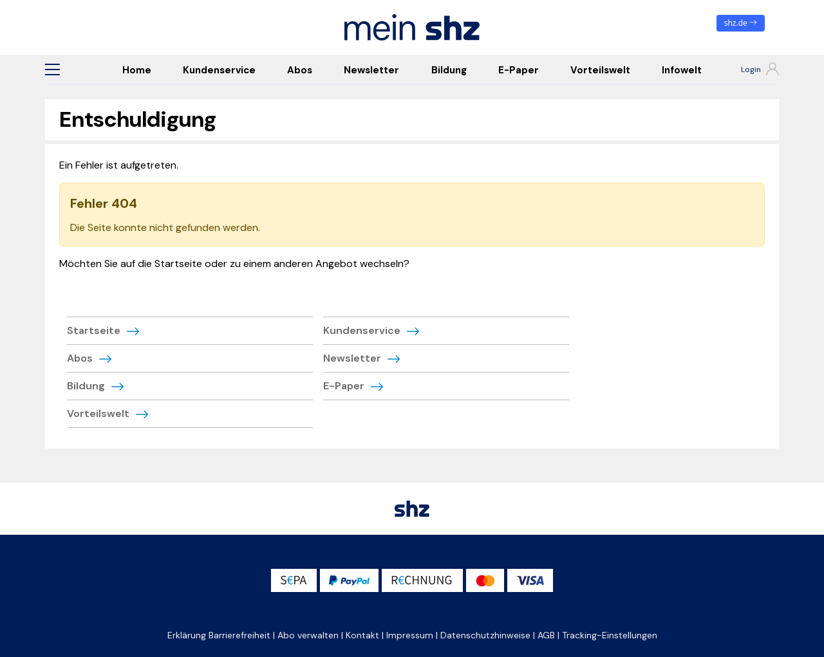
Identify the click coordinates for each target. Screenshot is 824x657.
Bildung (449, 70)
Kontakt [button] (362, 635)
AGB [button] (546, 635)
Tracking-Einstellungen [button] (609, 635)
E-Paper (518, 70)
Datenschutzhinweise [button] (485, 635)
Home (136, 70)
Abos (299, 70)
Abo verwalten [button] (308, 635)
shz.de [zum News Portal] (740, 22)
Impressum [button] (409, 635)
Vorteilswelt (600, 70)
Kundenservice (219, 70)
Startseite (93, 330)
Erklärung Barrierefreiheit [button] (218, 635)
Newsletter (371, 70)
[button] (52, 69)
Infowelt (682, 70)
